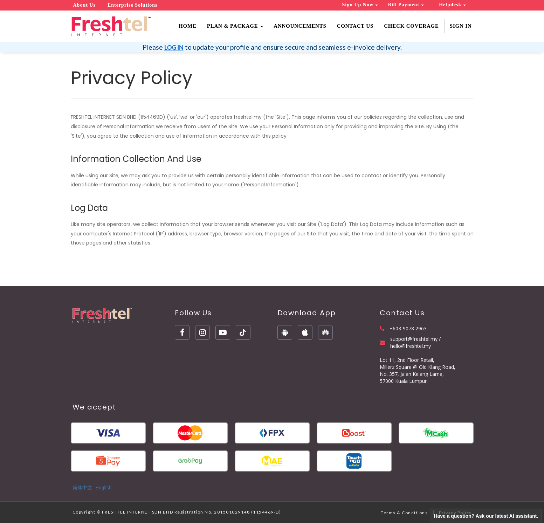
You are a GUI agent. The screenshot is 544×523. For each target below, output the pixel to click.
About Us (84, 5)
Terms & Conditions (404, 512)
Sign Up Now (360, 4)
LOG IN (174, 47)
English (104, 487)
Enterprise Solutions (133, 5)
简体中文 (82, 487)
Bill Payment (406, 4)
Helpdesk (452, 4)
